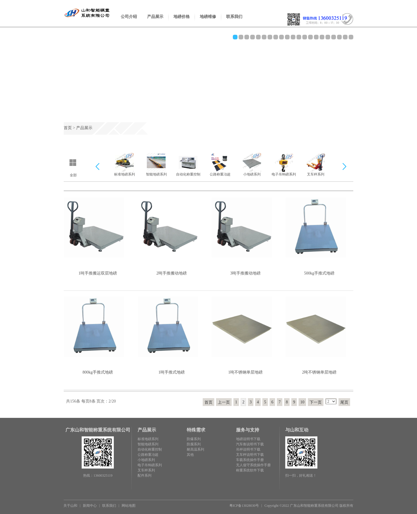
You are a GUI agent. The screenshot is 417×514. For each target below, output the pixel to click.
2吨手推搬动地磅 (171, 273)
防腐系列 (194, 444)
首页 (68, 128)
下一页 (316, 402)
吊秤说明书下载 (248, 449)
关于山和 (70, 506)
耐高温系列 (195, 449)
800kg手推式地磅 (98, 372)
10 (302, 402)
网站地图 (129, 506)
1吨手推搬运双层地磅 (97, 273)
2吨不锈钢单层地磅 (319, 372)
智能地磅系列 (156, 164)
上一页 (224, 402)
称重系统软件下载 (250, 470)
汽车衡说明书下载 (250, 444)
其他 (190, 455)
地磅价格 (181, 21)
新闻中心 (90, 506)
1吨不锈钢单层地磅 (245, 372)
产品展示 (155, 21)
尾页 (344, 402)
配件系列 (144, 475)
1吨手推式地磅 (171, 372)
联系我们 (234, 21)
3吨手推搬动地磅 (245, 273)
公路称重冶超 (220, 164)
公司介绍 (129, 21)
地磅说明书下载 (248, 439)
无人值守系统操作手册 (253, 465)
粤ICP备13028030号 (244, 506)
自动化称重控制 (188, 164)
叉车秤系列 (315, 164)
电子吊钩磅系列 (284, 164)
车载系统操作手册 (250, 460)
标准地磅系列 (124, 164)
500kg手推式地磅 (319, 273)
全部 (73, 175)
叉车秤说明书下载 (250, 455)
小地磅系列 (251, 164)
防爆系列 (194, 439)
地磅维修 (208, 21)
